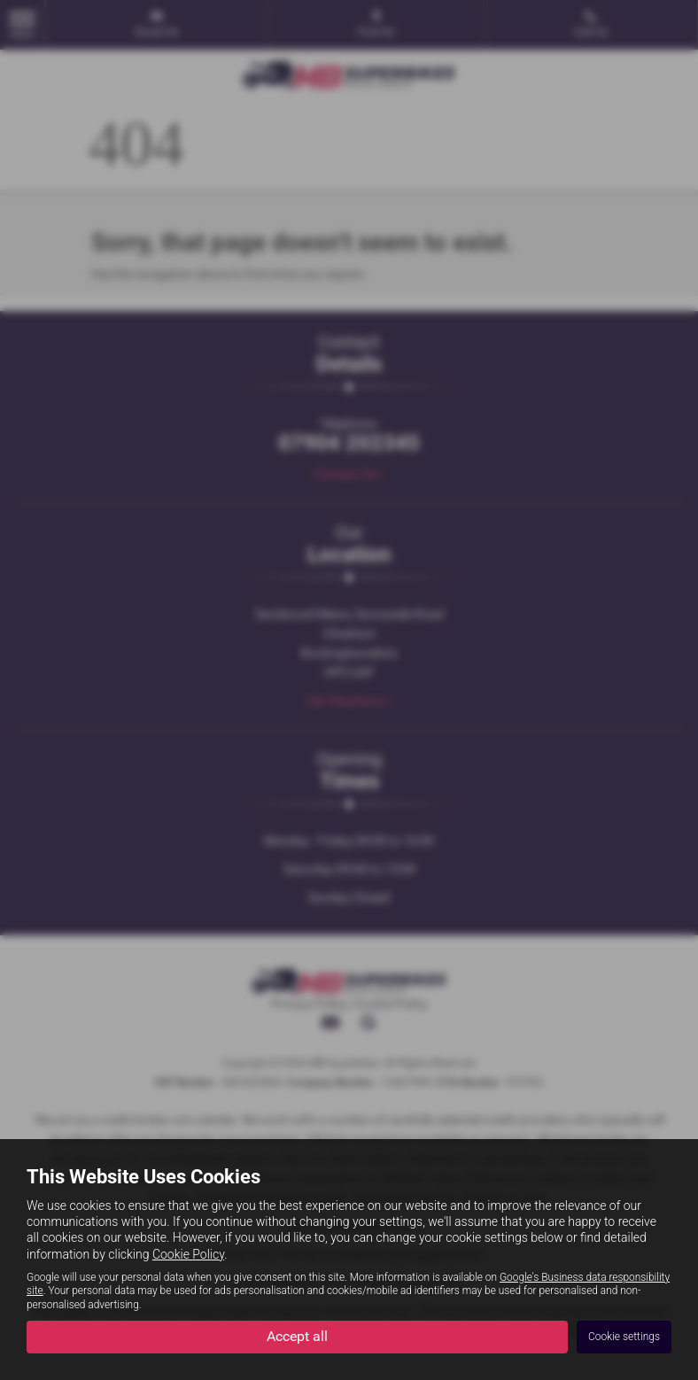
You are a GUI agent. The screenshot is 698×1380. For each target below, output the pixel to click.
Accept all (297, 1336)
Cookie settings (624, 1336)
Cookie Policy (188, 1254)
